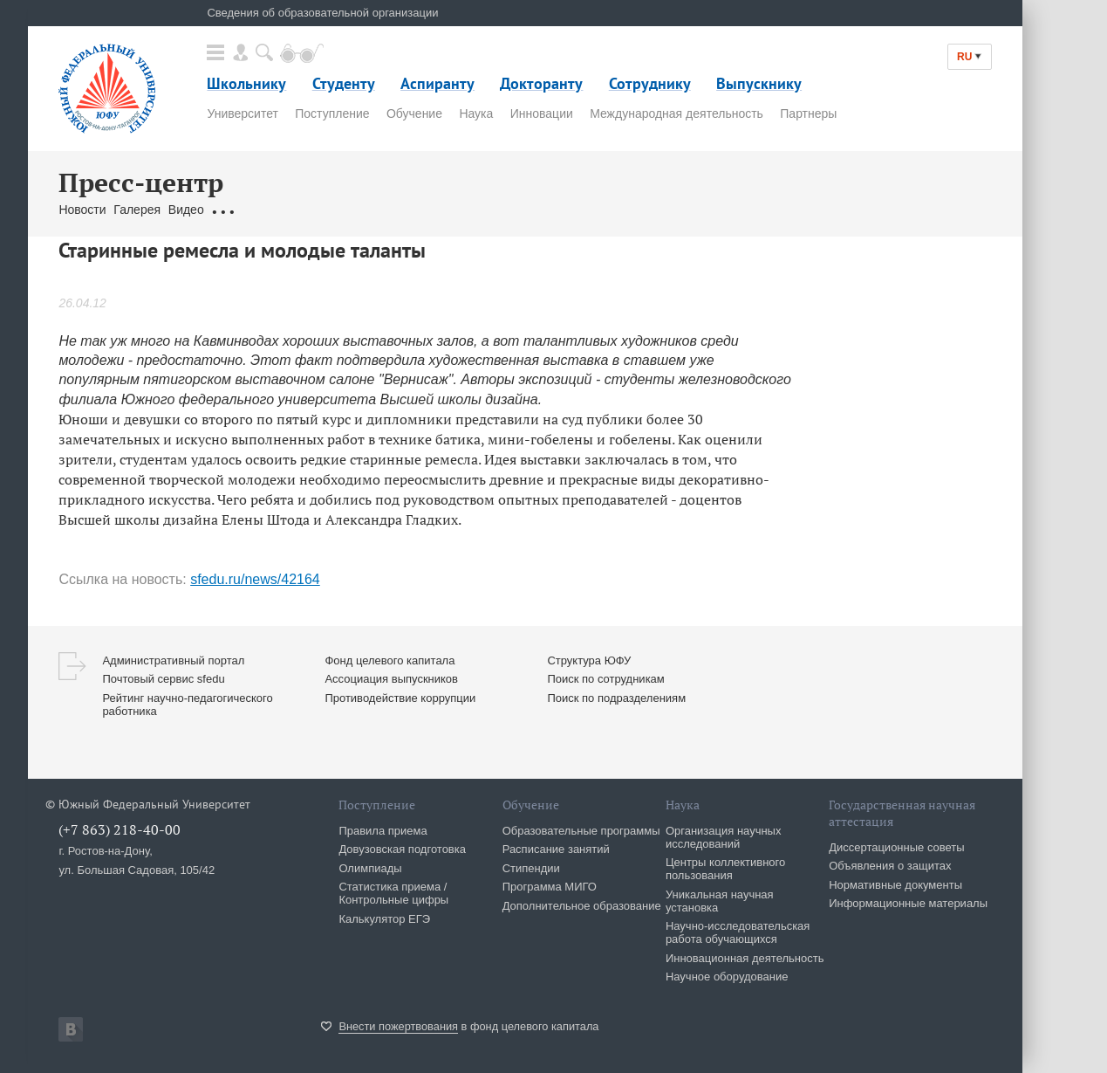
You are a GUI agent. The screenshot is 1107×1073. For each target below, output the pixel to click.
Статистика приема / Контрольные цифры (393, 893)
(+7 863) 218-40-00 (119, 829)
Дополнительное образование (581, 905)
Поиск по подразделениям (616, 698)
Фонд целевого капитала (389, 660)
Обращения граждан (269, 210)
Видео (186, 210)
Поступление (332, 113)
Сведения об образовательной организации (322, 12)
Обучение (414, 113)
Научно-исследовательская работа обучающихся (738, 932)
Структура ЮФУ (589, 660)
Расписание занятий (556, 849)
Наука (476, 113)
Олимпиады (369, 868)
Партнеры (808, 113)
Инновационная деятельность (745, 958)
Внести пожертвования (398, 1026)
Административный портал (173, 660)
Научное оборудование (727, 976)
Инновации (541, 113)
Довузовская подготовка (402, 849)
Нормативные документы (895, 884)
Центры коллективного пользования (725, 869)
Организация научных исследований (724, 837)
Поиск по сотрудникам (605, 678)
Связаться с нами (387, 210)
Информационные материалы (908, 903)
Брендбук (471, 210)
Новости (82, 210)
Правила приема (382, 830)
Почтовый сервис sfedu (163, 678)
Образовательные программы (581, 830)
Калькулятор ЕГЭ (384, 918)
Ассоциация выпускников (391, 678)
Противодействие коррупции (400, 698)
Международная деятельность (676, 113)
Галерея (137, 210)
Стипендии (531, 868)
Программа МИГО (549, 886)
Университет (242, 113)
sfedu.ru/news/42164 (255, 579)
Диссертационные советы (897, 847)
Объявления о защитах (890, 865)
